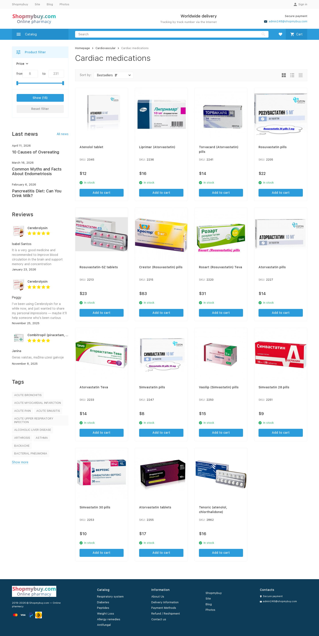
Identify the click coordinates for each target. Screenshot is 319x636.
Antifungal (104, 624)
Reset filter (40, 109)
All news (62, 134)
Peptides (103, 607)
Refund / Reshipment (165, 613)
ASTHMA (42, 437)
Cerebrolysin (37, 228)
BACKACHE (21, 445)
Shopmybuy (20, 4)
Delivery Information (165, 602)
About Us (157, 596)
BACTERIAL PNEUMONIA (30, 453)
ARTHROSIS (22, 437)
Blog (50, 4)
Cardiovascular (105, 48)
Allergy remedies (108, 619)
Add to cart (101, 192)
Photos (64, 4)
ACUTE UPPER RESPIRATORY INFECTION (33, 420)
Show (37, 98)
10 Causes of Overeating (35, 152)
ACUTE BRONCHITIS (28, 395)
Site (37, 4)
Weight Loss (105, 613)
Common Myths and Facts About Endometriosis (37, 171)
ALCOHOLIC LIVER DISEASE (32, 429)
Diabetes (103, 602)
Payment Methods (163, 607)
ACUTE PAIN (22, 410)
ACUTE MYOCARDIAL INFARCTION (37, 402)
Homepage (82, 48)
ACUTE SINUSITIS (48, 410)
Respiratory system (110, 596)
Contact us (158, 619)
